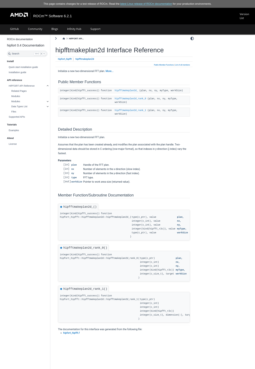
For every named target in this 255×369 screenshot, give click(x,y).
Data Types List (28, 106)
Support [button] (95, 29)
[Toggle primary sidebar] (64, 38)
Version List (244, 16)
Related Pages (27, 91)
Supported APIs (25, 117)
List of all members (182, 65)
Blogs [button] (54, 29)
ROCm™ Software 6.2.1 (52, 16)
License (21, 144)
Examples (22, 130)
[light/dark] (192, 38)
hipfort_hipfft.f (80, 336)
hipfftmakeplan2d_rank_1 (139, 114)
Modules (24, 96)
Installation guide (26, 72)
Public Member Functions (164, 65)
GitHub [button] (14, 29)
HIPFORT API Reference (30, 85)
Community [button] (35, 29)
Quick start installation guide (32, 67)
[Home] (72, 38)
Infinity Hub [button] (74, 29)
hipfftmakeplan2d (93, 59)
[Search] (36, 54)
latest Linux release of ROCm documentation (146, 3)
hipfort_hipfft (73, 59)
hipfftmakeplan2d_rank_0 (139, 102)
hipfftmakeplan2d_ (135, 90)
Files (22, 111)
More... (118, 71)
